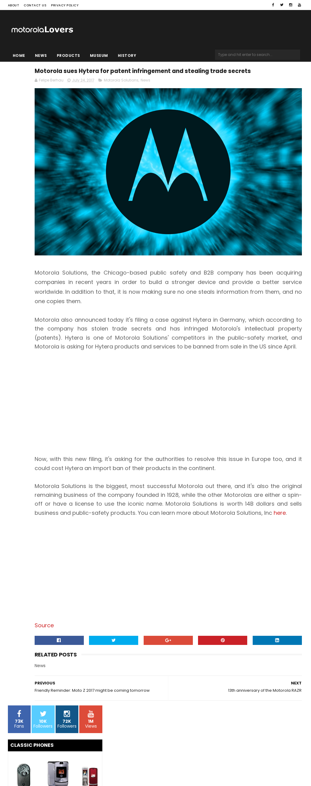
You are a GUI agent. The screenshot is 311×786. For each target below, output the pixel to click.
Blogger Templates (85, 769)
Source (120, 646)
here (230, 533)
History (127, 55)
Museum (99, 55)
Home (19, 55)
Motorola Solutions (197, 96)
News (41, 55)
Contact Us (35, 5)
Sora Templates (45, 769)
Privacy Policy (64, 5)
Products (68, 55)
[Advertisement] (205, 397)
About (13, 5)
